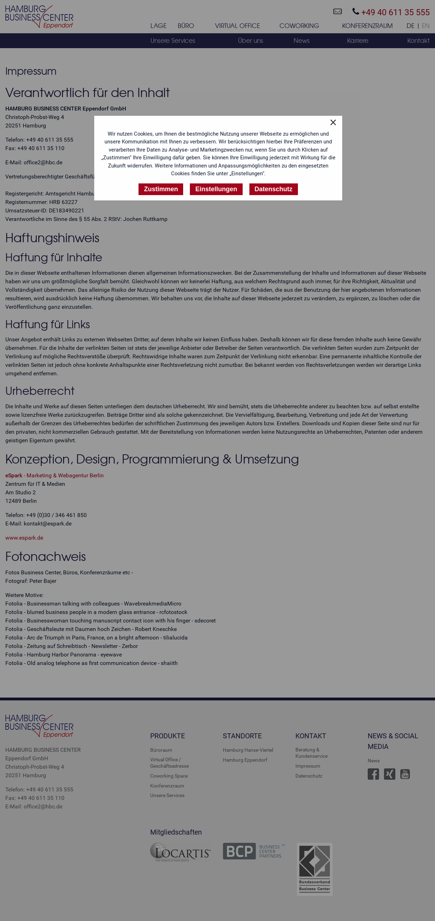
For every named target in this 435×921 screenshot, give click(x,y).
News (374, 760)
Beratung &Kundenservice (311, 753)
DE (410, 26)
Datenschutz (308, 776)
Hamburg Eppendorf (245, 760)
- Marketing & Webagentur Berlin (54, 475)
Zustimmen (161, 189)
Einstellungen (216, 189)
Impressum (307, 766)
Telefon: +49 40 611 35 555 (39, 789)
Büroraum (161, 750)
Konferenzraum (167, 786)
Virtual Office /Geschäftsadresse (169, 763)
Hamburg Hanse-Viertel (248, 750)
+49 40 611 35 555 (391, 12)
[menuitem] (158, 27)
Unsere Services (167, 795)
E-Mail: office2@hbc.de (33, 806)
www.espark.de (24, 537)
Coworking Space (169, 776)
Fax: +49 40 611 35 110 (34, 798)
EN (426, 26)
